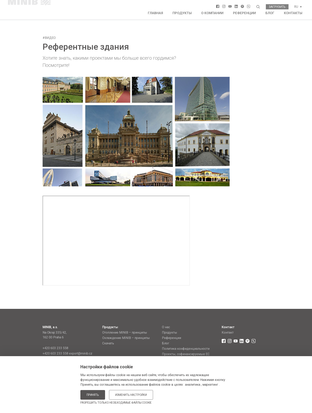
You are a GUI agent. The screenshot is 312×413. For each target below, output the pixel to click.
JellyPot (263, 400)
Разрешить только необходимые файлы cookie (116, 402)
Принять (93, 394)
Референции (244, 13)
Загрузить (277, 7)
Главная (155, 13)
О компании (212, 13)
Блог (269, 13)
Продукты (182, 13)
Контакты (293, 13)
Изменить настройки (131, 394)
